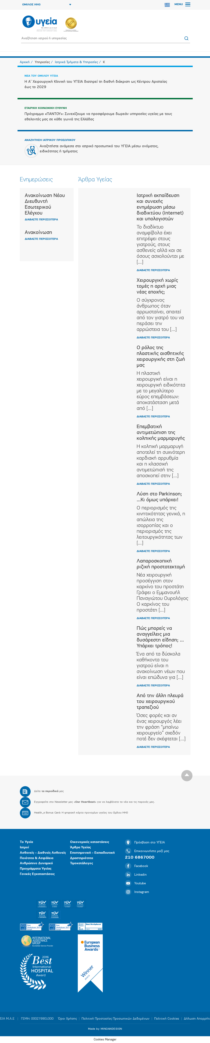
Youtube (135, 883)
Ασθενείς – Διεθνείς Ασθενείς (43, 853)
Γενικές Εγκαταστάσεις (37, 874)
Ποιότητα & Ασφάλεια (36, 858)
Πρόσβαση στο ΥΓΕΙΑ (145, 842)
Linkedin (136, 875)
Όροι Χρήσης (67, 1019)
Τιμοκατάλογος (81, 863)
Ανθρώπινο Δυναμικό (36, 863)
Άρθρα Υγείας (80, 847)
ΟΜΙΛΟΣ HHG (46, 4)
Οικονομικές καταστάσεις (89, 842)
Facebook (136, 866)
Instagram (137, 892)
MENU (182, 4)
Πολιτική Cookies (166, 1019)
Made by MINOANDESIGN (105, 1029)
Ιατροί (24, 847)
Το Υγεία (26, 842)
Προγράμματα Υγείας (35, 869)
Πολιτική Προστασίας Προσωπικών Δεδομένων (115, 1019)
